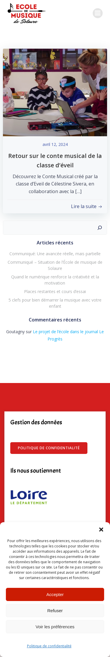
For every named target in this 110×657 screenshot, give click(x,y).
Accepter (55, 594)
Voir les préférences (55, 626)
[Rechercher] (100, 227)
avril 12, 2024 (55, 144)
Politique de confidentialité (49, 646)
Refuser (55, 610)
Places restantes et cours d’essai (55, 291)
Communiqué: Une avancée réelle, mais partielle (55, 253)
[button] (101, 529)
